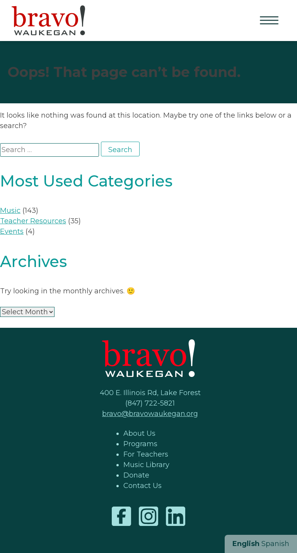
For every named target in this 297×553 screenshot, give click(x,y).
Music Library (146, 465)
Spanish (275, 543)
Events (12, 231)
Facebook (121, 516)
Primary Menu (269, 21)
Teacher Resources (33, 221)
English (245, 543)
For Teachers (145, 454)
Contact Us (142, 485)
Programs (140, 444)
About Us (139, 433)
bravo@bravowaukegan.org (150, 413)
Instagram (148, 516)
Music (10, 210)
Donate (136, 475)
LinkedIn (175, 516)
